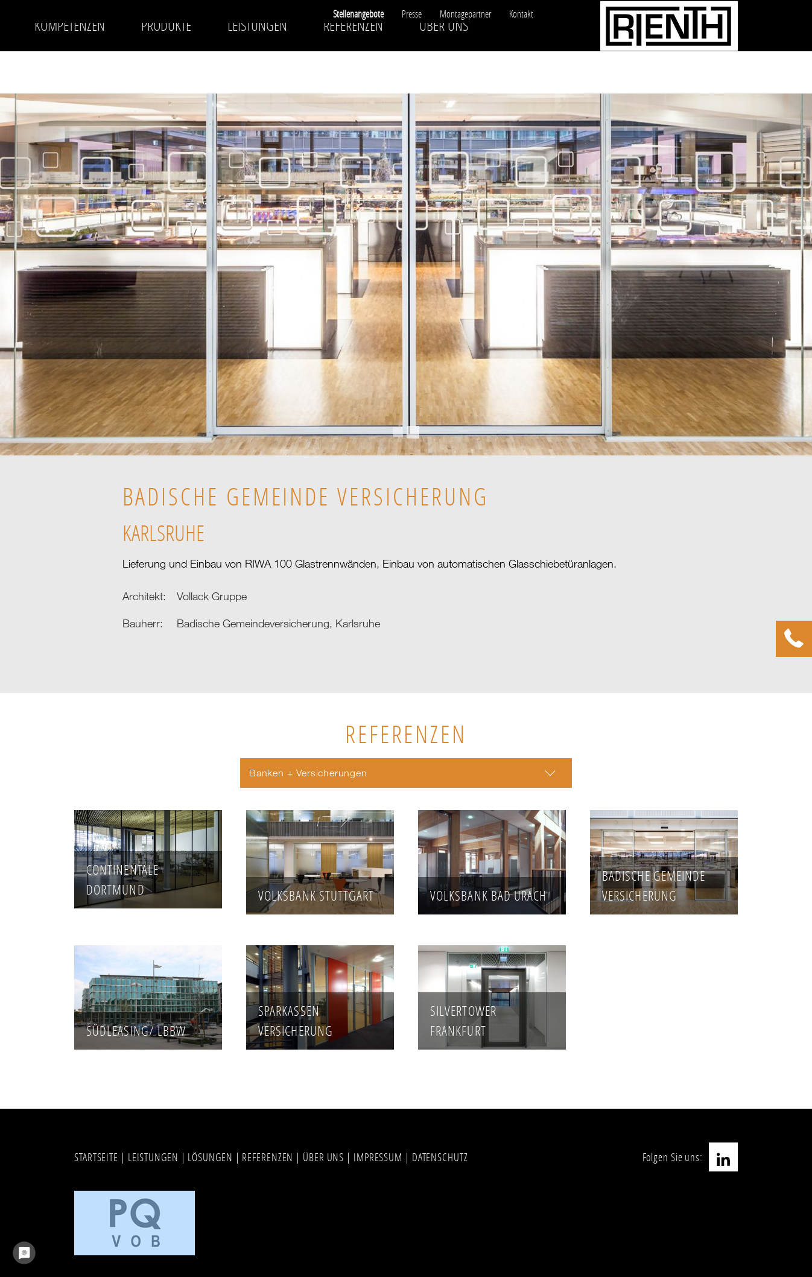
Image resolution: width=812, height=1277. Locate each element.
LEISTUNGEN (153, 1157)
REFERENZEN (267, 1157)
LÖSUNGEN (210, 1157)
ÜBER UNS (323, 1157)
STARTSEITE (96, 1157)
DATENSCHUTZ (440, 1157)
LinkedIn (723, 1156)
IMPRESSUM (378, 1157)
